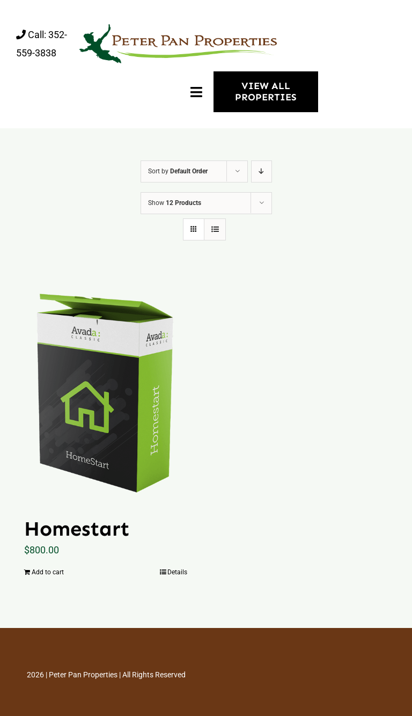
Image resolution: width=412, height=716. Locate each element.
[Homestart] (105, 389)
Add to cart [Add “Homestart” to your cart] (48, 572)
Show (174, 203)
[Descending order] (261, 171)
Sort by (178, 171)
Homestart (76, 528)
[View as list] (214, 229)
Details (177, 572)
